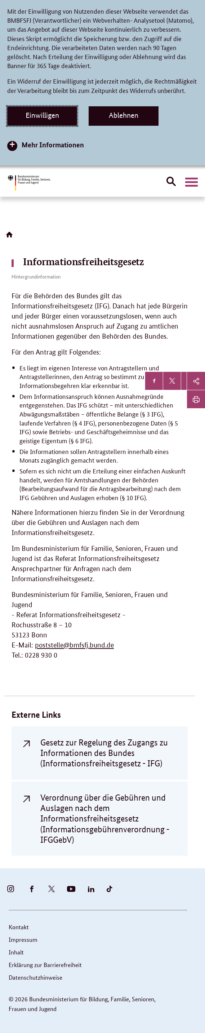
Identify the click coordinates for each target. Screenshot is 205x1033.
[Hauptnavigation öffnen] (191, 182)
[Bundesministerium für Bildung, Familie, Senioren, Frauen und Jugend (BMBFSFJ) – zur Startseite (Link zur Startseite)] (28, 183)
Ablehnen (123, 115)
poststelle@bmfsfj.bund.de (74, 645)
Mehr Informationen (53, 144)
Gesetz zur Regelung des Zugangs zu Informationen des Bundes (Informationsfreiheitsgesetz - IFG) (104, 753)
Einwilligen (42, 115)
